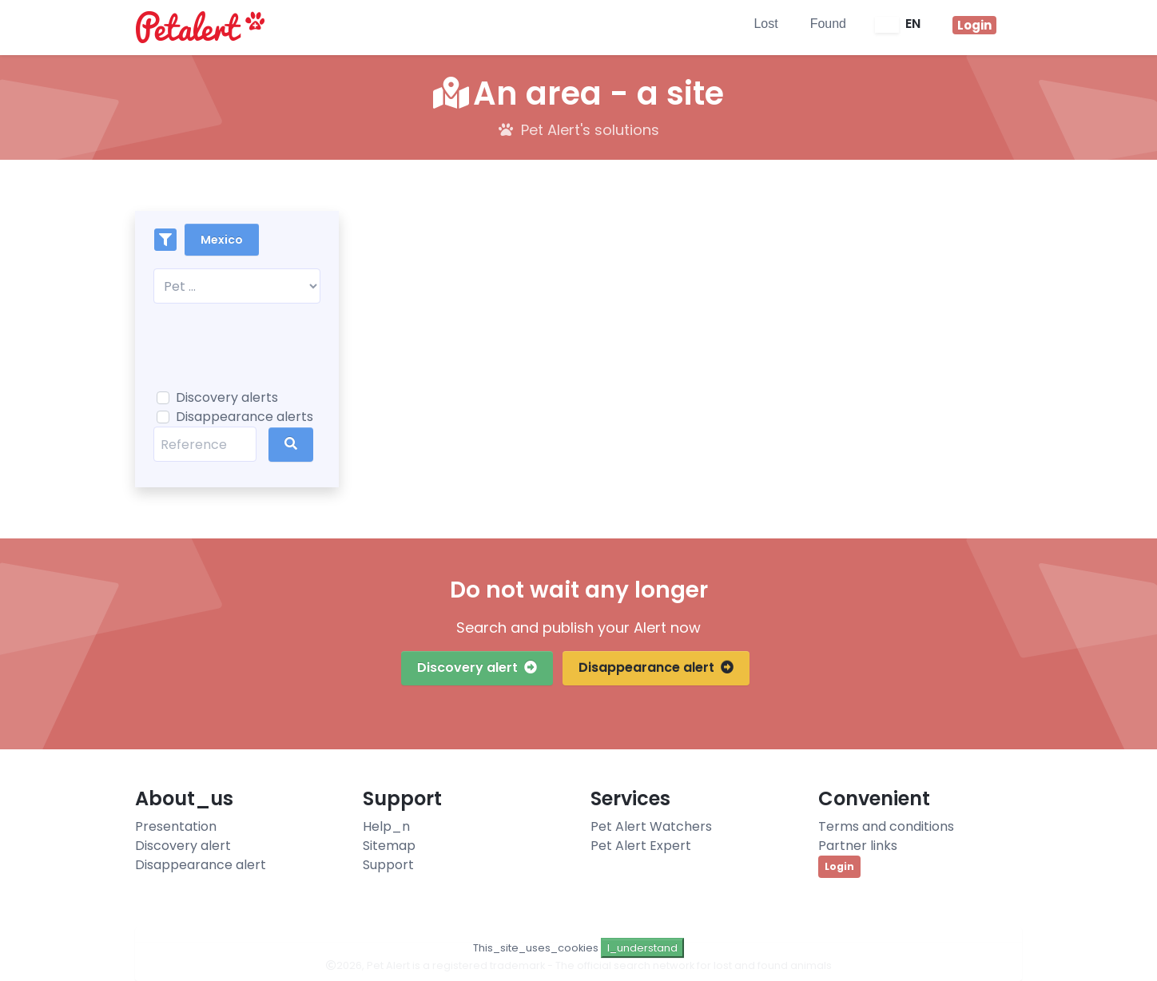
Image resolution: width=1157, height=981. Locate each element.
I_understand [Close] (642, 948)
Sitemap (389, 845)
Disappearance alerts (244, 416)
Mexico (222, 240)
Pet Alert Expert (640, 845)
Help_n (386, 826)
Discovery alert (477, 667)
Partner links (857, 845)
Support (388, 865)
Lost (765, 23)
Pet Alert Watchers (651, 826)
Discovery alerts (227, 397)
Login (839, 866)
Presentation (176, 826)
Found (828, 23)
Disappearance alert (656, 667)
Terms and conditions (886, 826)
